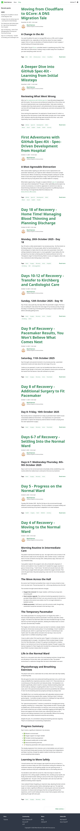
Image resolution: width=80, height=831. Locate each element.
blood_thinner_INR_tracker (28, 192)
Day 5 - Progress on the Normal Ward (41, 488)
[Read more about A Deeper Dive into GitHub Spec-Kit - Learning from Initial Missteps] (62, 125)
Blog (19, 2)
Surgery (32, 263)
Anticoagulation (36, 266)
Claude (38, 127)
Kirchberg (24, 266)
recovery (49, 513)
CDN (30, 57)
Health (27, 513)
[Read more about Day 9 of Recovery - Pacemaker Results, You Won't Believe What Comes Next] (62, 377)
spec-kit (54, 182)
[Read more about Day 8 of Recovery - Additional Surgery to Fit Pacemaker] (62, 427)
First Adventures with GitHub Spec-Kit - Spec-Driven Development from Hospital (10, 25)
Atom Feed (63, 822)
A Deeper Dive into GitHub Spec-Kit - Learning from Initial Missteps (10, 20)
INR (29, 266)
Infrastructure (37, 57)
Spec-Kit (33, 125)
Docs (15, 2)
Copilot (33, 127)
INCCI (30, 318)
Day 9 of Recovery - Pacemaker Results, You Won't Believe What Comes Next (42, 335)
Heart (26, 263)
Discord (25, 822)
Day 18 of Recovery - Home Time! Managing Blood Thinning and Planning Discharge (9, 31)
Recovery (38, 263)
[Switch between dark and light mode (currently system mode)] (77, 2)
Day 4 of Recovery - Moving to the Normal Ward (40, 527)
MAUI (46, 125)
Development (40, 125)
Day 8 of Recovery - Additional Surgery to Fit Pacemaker (43, 391)
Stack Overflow (27, 819)
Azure (28, 127)
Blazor (23, 127)
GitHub (73, 2)
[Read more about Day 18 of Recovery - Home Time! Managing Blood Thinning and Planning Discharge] (62, 263)
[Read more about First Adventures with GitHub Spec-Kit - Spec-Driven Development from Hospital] (62, 197)
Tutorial (6, 819)
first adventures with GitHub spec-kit (36, 100)
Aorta (43, 263)
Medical (43, 513)
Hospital (49, 263)
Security (49, 127)
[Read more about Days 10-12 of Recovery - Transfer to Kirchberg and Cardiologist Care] (62, 316)
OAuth (43, 127)
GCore (34, 47)
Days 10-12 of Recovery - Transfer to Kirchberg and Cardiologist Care (9, 36)
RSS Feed (63, 819)
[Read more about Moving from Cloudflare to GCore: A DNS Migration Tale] (62, 57)
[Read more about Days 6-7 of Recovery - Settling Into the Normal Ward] (62, 476)
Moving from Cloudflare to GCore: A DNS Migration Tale (9, 15)
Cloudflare (49, 57)
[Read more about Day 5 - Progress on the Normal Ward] (62, 513)
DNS (26, 57)
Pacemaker (49, 377)
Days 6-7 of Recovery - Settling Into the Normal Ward (43, 441)
